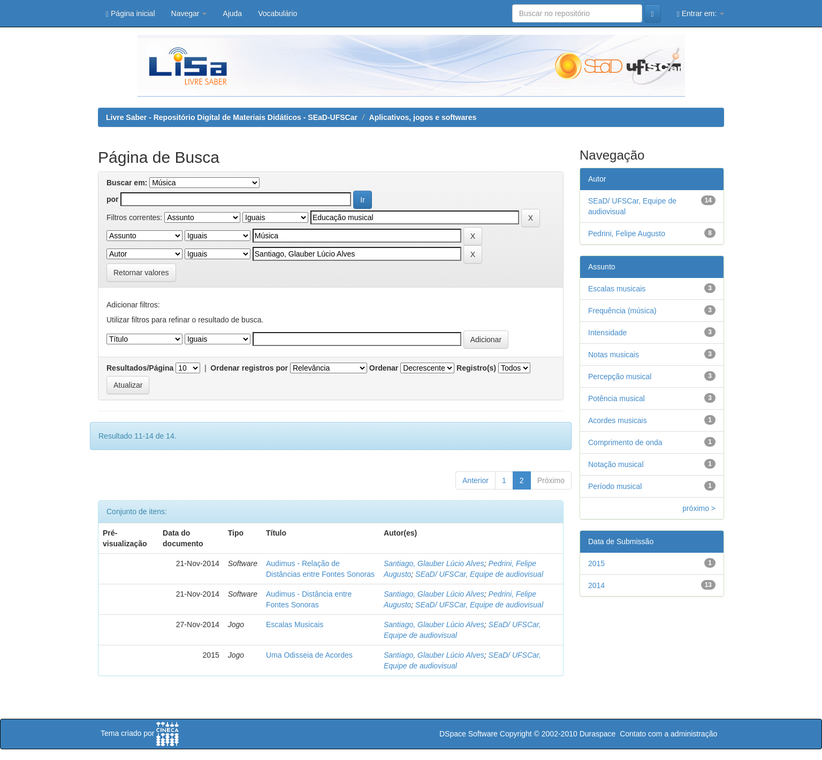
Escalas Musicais (294, 624)
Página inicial (130, 13)
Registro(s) (476, 368)
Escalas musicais (616, 288)
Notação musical (616, 464)
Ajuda (232, 13)
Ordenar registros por (249, 368)
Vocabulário (277, 13)
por (112, 199)
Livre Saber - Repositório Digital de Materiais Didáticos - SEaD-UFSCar (231, 117)
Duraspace (598, 733)
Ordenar (383, 368)
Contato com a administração (668, 733)
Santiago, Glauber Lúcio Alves (434, 563)
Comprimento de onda (625, 442)
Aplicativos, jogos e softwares (423, 117)
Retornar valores (141, 272)
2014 (596, 585)
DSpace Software (468, 733)
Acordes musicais (617, 420)
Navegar (189, 13)
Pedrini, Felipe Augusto (626, 233)
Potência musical (616, 398)
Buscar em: (126, 182)
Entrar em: (700, 13)
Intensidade (607, 332)
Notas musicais (613, 354)
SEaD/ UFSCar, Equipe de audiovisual (479, 574)
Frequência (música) (622, 310)
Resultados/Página (139, 368)
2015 (596, 563)
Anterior (475, 480)
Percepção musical (619, 376)
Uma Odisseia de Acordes (309, 655)
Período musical (615, 486)
